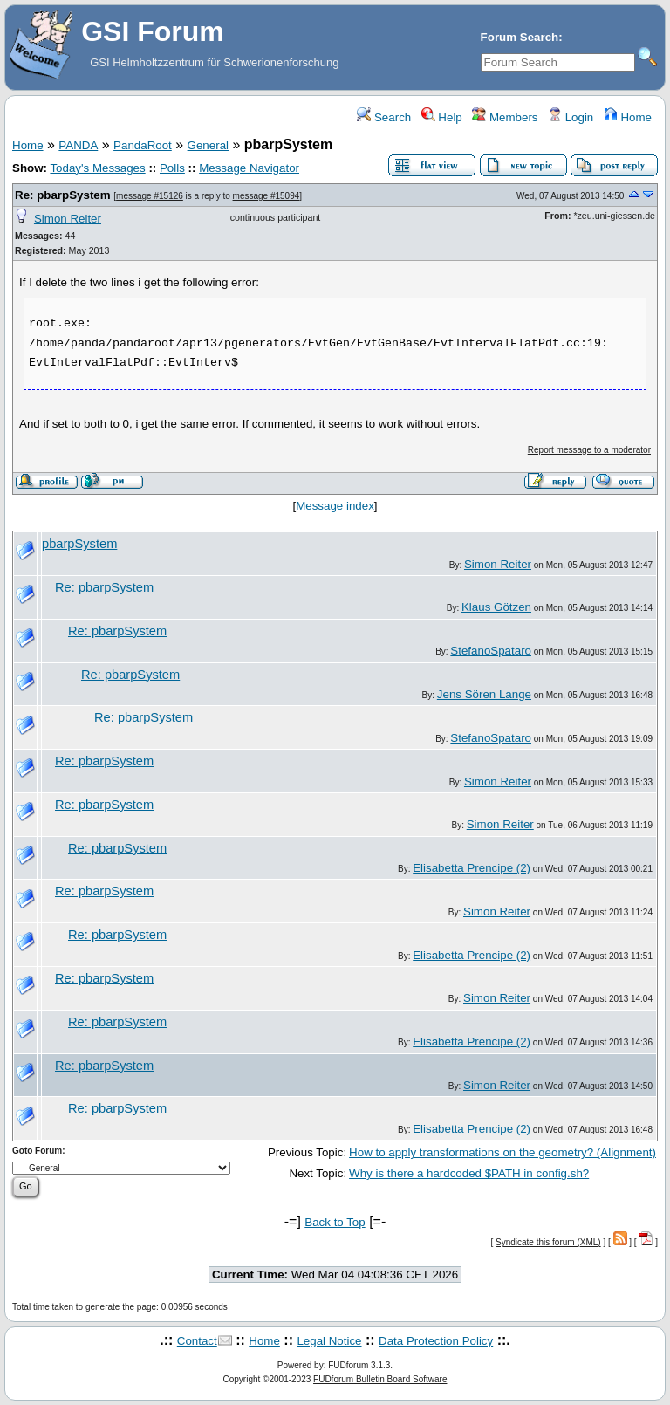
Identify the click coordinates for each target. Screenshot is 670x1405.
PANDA (78, 145)
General (208, 145)
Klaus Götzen (496, 606)
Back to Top (334, 1222)
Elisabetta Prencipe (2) (471, 867)
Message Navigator (249, 168)
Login (570, 117)
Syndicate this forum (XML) (548, 1242)
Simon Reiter (67, 218)
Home (628, 117)
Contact (197, 1340)
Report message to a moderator (589, 450)
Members (504, 117)
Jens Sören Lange (484, 694)
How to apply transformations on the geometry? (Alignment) (502, 1152)
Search (384, 117)
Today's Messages (97, 168)
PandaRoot (142, 145)
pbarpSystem (79, 544)
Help (441, 117)
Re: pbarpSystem (63, 195)
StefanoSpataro (490, 650)
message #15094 (266, 196)
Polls (172, 168)
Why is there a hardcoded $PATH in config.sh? (469, 1173)
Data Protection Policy (436, 1340)
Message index (335, 505)
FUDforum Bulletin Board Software (380, 1379)
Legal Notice (329, 1340)
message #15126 (149, 196)
